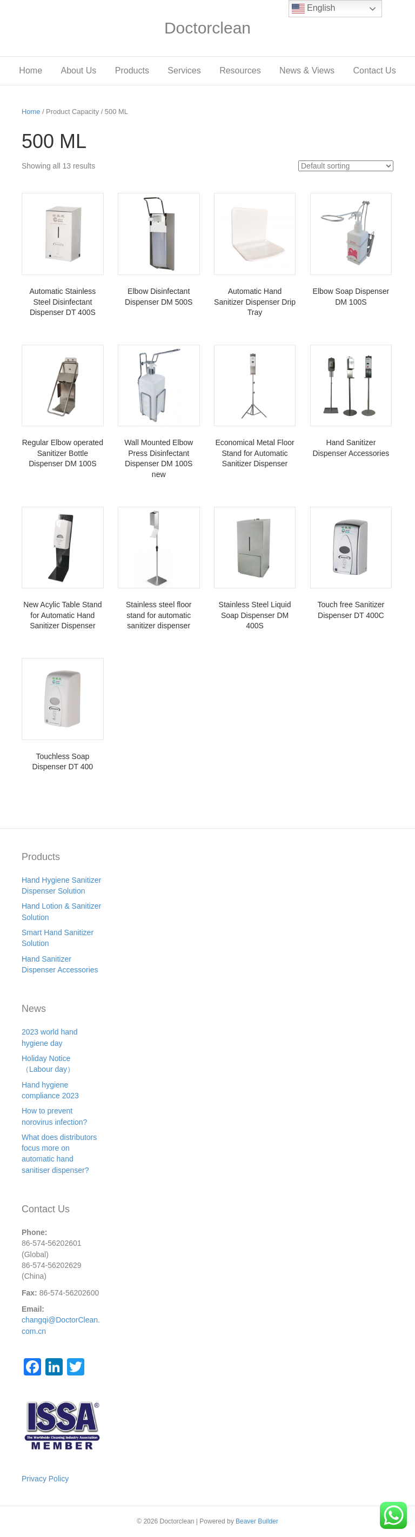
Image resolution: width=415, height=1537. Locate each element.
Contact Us (374, 70)
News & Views (306, 70)
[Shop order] (345, 165)
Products (132, 70)
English (314, 8)
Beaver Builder (257, 1521)
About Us (78, 70)
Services (184, 70)
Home (30, 70)
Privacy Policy (45, 1478)
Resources (239, 70)
